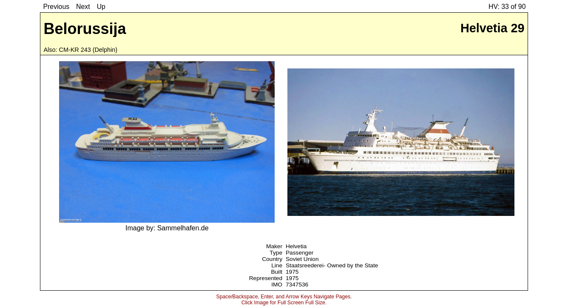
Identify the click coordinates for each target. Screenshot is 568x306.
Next (83, 6)
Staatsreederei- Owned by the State (332, 265)
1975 (292, 272)
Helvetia (296, 246)
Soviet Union (302, 259)
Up (101, 6)
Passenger (299, 252)
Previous (56, 6)
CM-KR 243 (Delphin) (88, 49)
